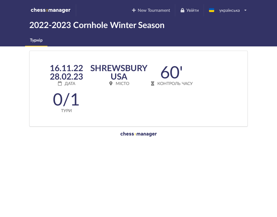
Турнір (36, 39)
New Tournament (150, 10)
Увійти (189, 10)
